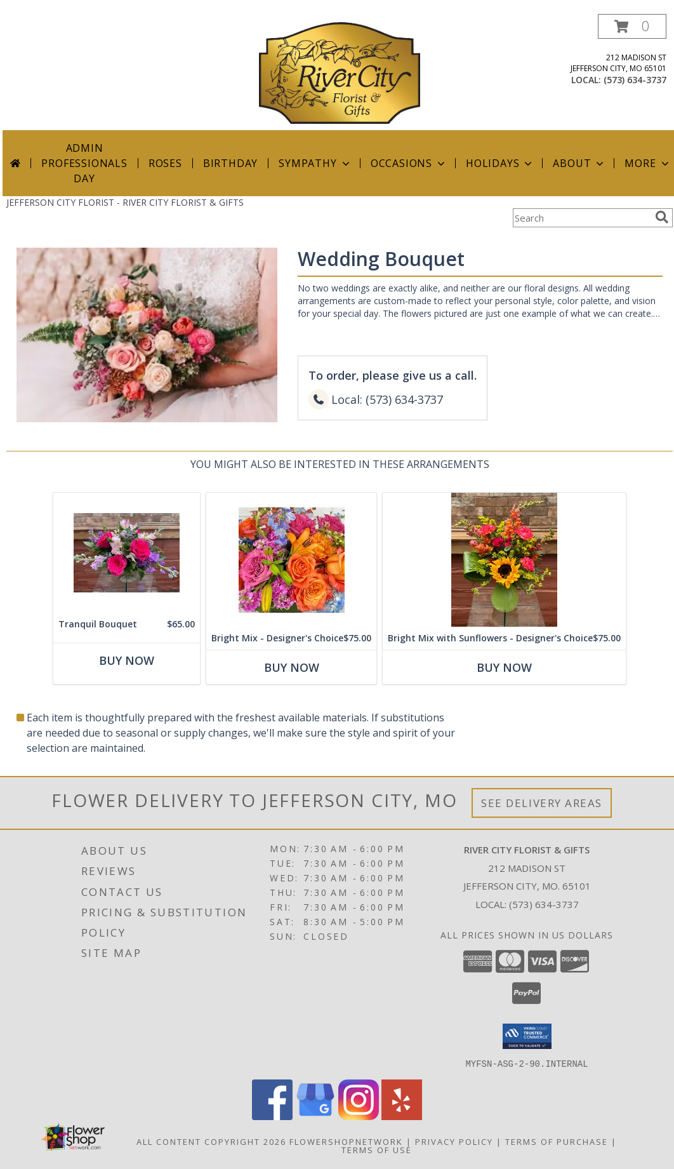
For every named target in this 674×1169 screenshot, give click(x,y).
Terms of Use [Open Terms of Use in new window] (376, 1149)
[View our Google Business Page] (315, 1116)
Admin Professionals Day (84, 163)
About (579, 163)
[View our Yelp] (401, 1116)
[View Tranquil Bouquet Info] (126, 553)
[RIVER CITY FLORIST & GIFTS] (339, 72)
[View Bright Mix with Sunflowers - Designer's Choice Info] (504, 560)
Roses (165, 163)
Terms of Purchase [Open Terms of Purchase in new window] (556, 1141)
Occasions (409, 163)
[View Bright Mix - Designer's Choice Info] (291, 560)
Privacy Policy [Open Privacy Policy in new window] (454, 1141)
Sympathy (315, 163)
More (647, 163)
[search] (662, 217)
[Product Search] (581, 218)
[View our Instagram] (358, 1116)
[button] (632, 26)
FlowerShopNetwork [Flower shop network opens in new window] (346, 1141)
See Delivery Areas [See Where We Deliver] (541, 803)
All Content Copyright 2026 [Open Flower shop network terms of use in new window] (211, 1141)
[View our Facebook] (272, 1116)
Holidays (500, 163)
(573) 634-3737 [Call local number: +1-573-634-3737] (635, 80)
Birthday (230, 163)
